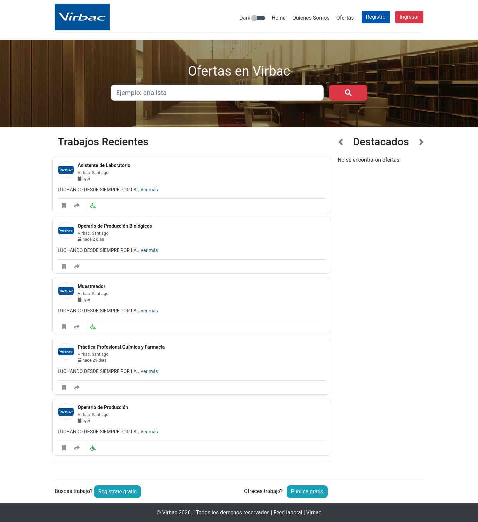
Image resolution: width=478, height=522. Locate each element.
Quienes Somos (311, 18)
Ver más (149, 190)
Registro (376, 17)
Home (279, 18)
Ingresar (409, 17)
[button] (341, 302)
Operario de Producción (103, 407)
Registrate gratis (117, 491)
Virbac (169, 512)
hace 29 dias (92, 360)
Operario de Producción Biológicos (115, 226)
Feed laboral (288, 512)
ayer (84, 178)
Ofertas (345, 18)
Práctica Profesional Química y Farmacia (121, 347)
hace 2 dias (91, 239)
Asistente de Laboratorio (104, 165)
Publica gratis (307, 491)
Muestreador (91, 286)
